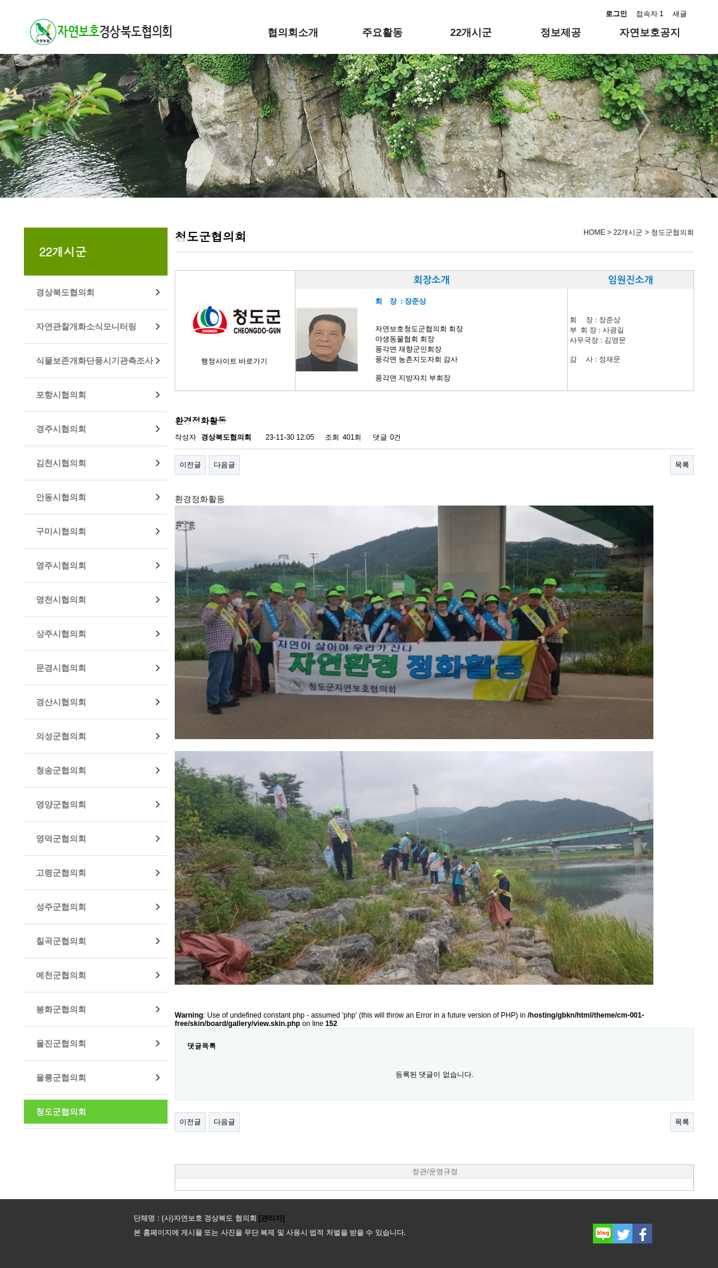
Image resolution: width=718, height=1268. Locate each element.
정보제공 (560, 32)
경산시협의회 (61, 702)
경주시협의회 (61, 429)
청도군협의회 (61, 1111)
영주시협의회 (61, 565)
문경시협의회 (61, 668)
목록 (682, 465)
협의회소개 (292, 32)
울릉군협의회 (61, 1077)
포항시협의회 (61, 395)
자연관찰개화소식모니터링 (86, 326)
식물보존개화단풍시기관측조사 (94, 360)
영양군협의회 (61, 804)
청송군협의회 (61, 770)
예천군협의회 (61, 975)
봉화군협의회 (61, 1009)
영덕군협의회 (61, 838)
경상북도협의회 (65, 292)
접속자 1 (650, 14)
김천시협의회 (61, 463)
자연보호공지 (649, 32)
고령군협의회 (61, 872)
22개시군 (471, 32)
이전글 (190, 465)
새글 (680, 14)
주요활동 (382, 32)
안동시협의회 (61, 497)
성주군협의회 (61, 907)
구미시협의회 (61, 531)
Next (644, 123)
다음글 (224, 465)
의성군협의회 (61, 736)
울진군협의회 (61, 1043)
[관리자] (271, 1218)
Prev (73, 123)
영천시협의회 (61, 599)
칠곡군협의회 (61, 941)
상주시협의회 (61, 633)
